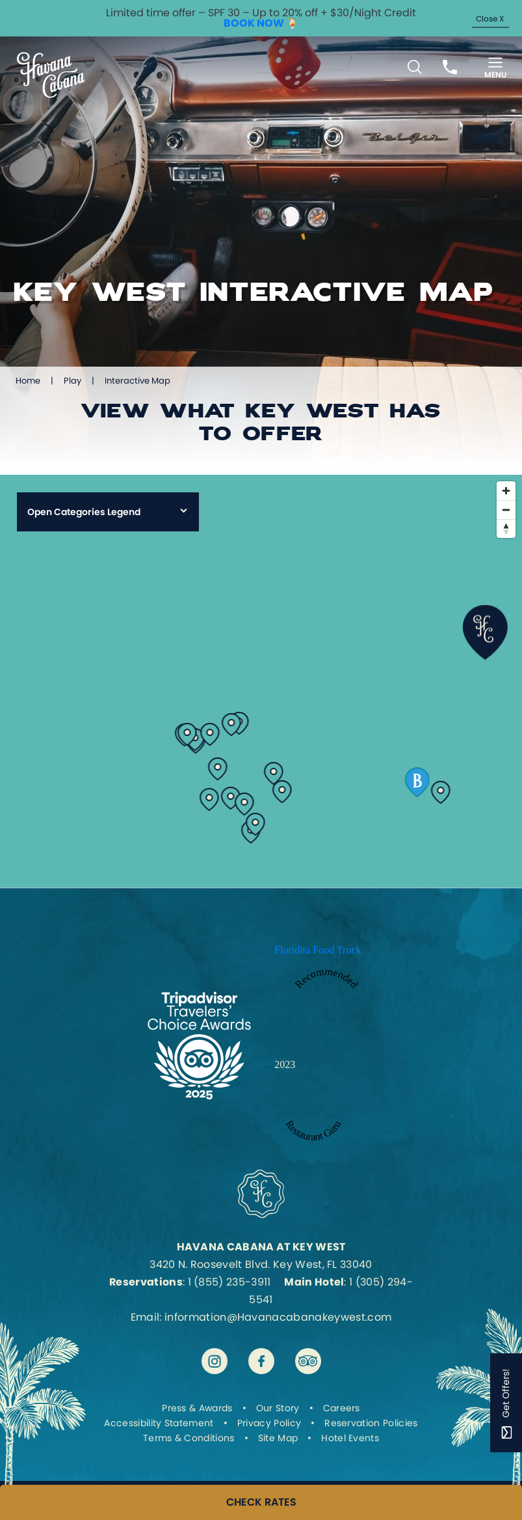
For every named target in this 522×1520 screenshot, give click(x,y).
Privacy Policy (269, 1422)
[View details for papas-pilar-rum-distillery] (210, 731)
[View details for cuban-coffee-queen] (231, 722)
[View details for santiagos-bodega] (209, 796)
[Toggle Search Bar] (415, 67)
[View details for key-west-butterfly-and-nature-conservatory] (255, 821)
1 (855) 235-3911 (229, 1281)
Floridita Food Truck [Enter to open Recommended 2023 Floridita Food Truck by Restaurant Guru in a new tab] (317, 949)
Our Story (278, 1407)
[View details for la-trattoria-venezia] (218, 766)
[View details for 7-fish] (274, 770)
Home (28, 380)
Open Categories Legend (83, 511)
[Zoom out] (506, 509)
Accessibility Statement (158, 1422)
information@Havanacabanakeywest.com (277, 1317)
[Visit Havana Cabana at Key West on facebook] (261, 1361)
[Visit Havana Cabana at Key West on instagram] (215, 1361)
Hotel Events (350, 1437)
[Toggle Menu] (495, 66)
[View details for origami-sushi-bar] (244, 801)
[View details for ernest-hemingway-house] (231, 795)
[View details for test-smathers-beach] (441, 789)
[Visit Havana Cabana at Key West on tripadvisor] (308, 1361)
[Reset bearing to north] (506, 528)
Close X (490, 18)
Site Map (278, 1437)
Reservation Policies (370, 1422)
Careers (341, 1407)
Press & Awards (197, 1407)
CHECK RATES (261, 1502)
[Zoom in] (506, 490)
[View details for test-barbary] (417, 779)
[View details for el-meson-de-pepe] (187, 731)
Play (72, 380)
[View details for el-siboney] (282, 789)
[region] (261, 681)
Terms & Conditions (189, 1437)
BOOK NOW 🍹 (261, 23)
